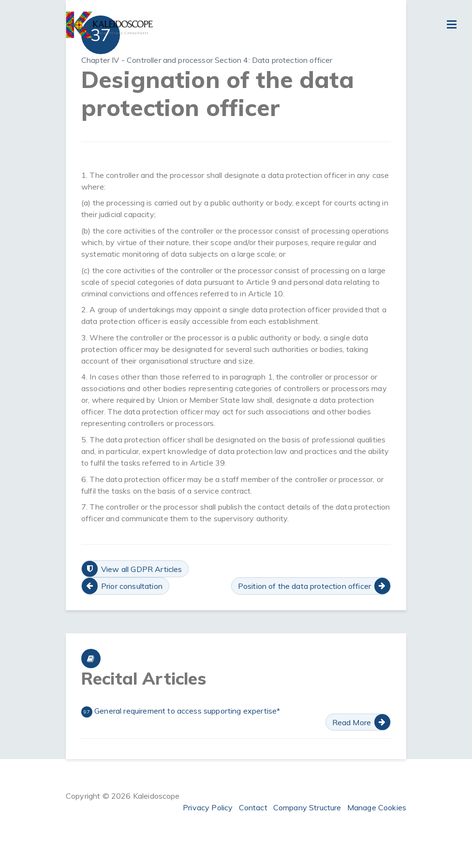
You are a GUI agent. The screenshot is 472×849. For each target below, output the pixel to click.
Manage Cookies (376, 807)
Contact (253, 807)
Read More (351, 722)
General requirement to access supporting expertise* (180, 711)
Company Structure (307, 807)
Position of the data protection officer (304, 586)
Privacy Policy (208, 807)
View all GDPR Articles (141, 569)
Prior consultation (131, 586)
